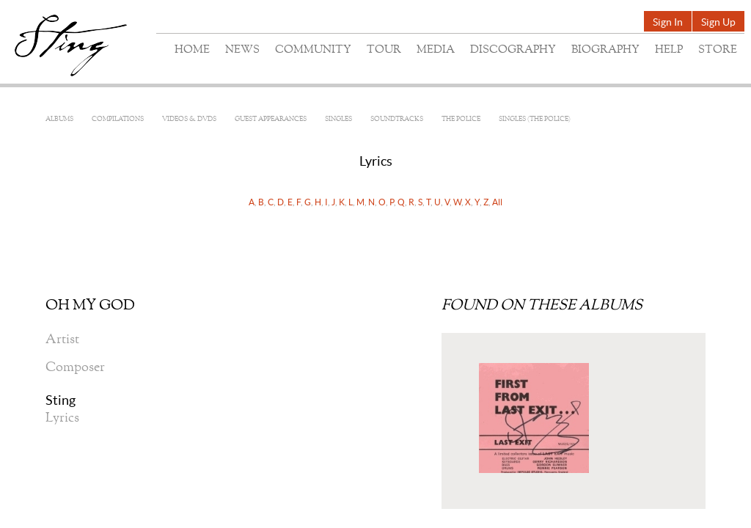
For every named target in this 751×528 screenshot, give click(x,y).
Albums (59, 119)
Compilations (118, 119)
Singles (338, 119)
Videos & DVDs (189, 119)
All (497, 202)
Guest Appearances (271, 119)
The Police (461, 119)
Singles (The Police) (535, 119)
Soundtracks (396, 119)
